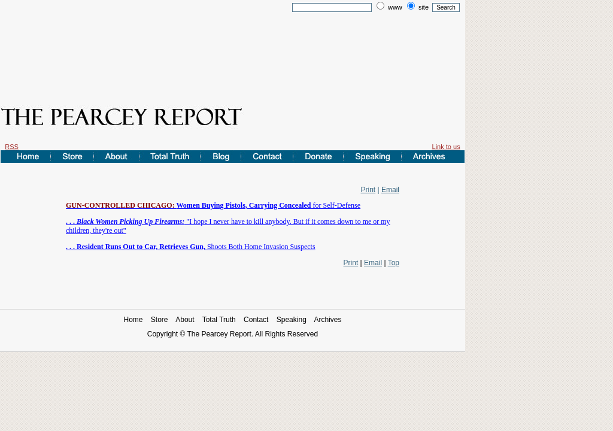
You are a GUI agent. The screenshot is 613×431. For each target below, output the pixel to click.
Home (132, 319)
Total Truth (219, 319)
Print (368, 190)
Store (159, 319)
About (184, 319)
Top (393, 263)
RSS (12, 146)
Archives (328, 319)
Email (390, 190)
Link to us (446, 146)
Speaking (291, 319)
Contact (256, 319)
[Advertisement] (233, 50)
